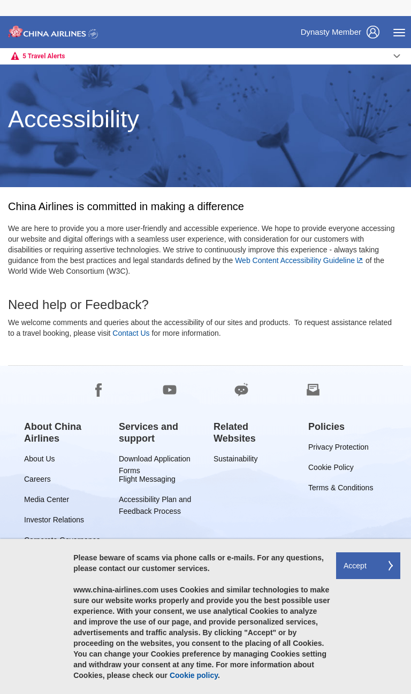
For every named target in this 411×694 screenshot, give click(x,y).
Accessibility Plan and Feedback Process (155, 501)
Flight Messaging (147, 481)
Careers (37, 481)
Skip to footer (8, 0)
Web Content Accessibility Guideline (295, 260)
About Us (39, 460)
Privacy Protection (338, 449)
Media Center (46, 501)
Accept (355, 565)
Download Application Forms (155, 460)
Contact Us (130, 333)
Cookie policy (194, 675)
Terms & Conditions (340, 489)
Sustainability (236, 460)
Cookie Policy (331, 469)
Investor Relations (54, 521)
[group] (63, 433)
